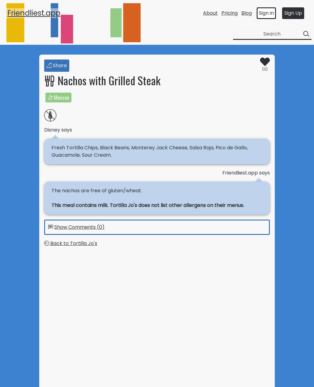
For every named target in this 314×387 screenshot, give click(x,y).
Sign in (266, 13)
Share (57, 65)
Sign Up (293, 13)
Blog (246, 13)
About (210, 13)
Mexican (58, 97)
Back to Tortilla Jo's (70, 243)
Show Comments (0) (79, 227)
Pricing (229, 13)
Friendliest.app (33, 13)
